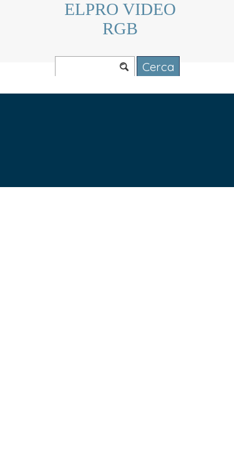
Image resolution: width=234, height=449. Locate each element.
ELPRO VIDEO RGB (122, 19)
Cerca (158, 66)
